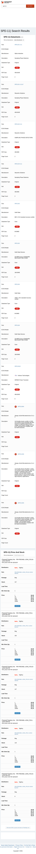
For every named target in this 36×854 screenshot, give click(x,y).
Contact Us (28, 847)
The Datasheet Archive (6, 2)
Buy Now (17, 659)
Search (30, 6)
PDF (17, 67)
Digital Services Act (19, 847)
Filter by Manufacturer (8, 40)
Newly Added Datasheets (7, 845)
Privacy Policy (19, 845)
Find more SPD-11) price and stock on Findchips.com (18, 827)
